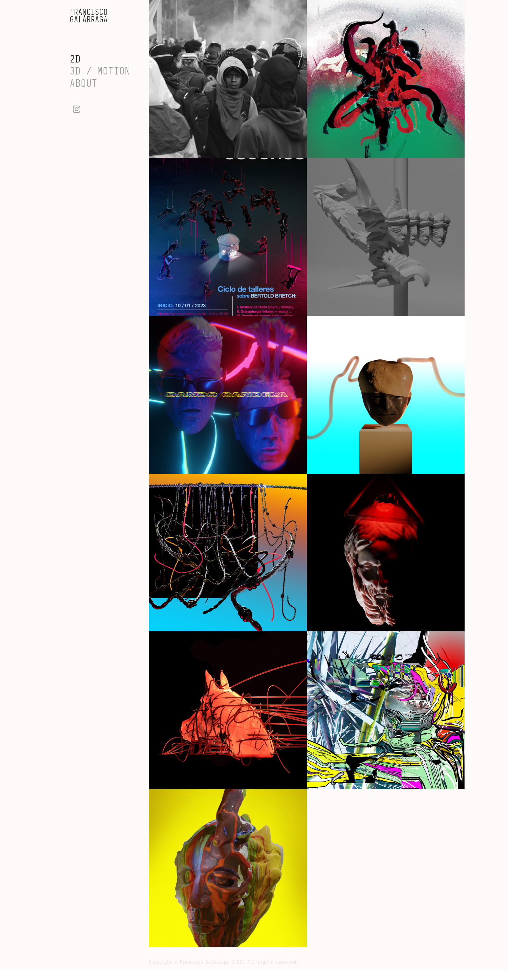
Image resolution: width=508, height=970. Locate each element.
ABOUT (83, 83)
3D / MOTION (100, 71)
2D (75, 59)
